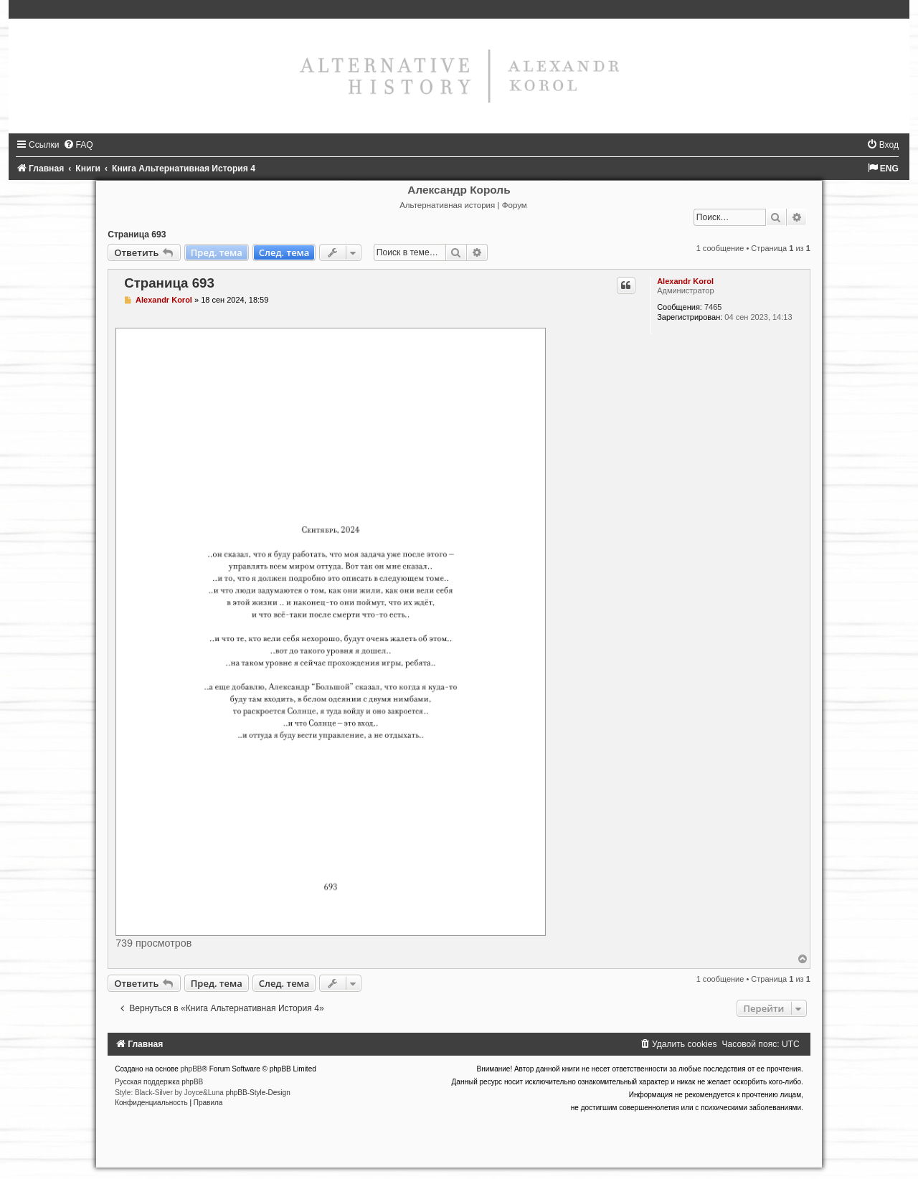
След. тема (284, 252)
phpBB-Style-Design (258, 1093)
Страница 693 (137, 234)
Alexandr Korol (685, 281)
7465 (712, 307)
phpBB (191, 1069)
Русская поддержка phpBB (159, 1082)
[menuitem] (78, 145)
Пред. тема (216, 252)
